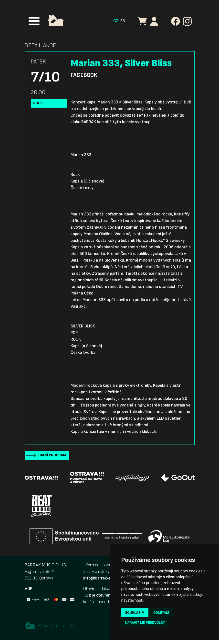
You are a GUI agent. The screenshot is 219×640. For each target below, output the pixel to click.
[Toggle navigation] (34, 21)
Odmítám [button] (161, 613)
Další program (52, 455)
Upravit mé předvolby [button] (145, 623)
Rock (38, 103)
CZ (115, 20)
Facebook (84, 75)
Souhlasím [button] (135, 613)
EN (122, 20)
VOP (28, 588)
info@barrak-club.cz (102, 578)
